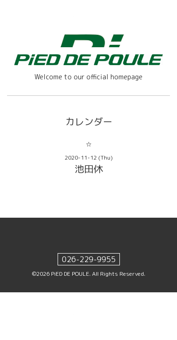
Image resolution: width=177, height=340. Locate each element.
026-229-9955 (89, 259)
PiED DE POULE (70, 274)
